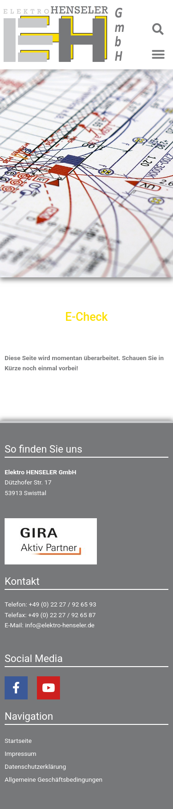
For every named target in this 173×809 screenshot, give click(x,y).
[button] (158, 28)
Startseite (18, 740)
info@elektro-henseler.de (60, 625)
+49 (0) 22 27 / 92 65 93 (62, 604)
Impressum (20, 753)
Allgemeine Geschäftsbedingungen (53, 779)
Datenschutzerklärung (35, 766)
